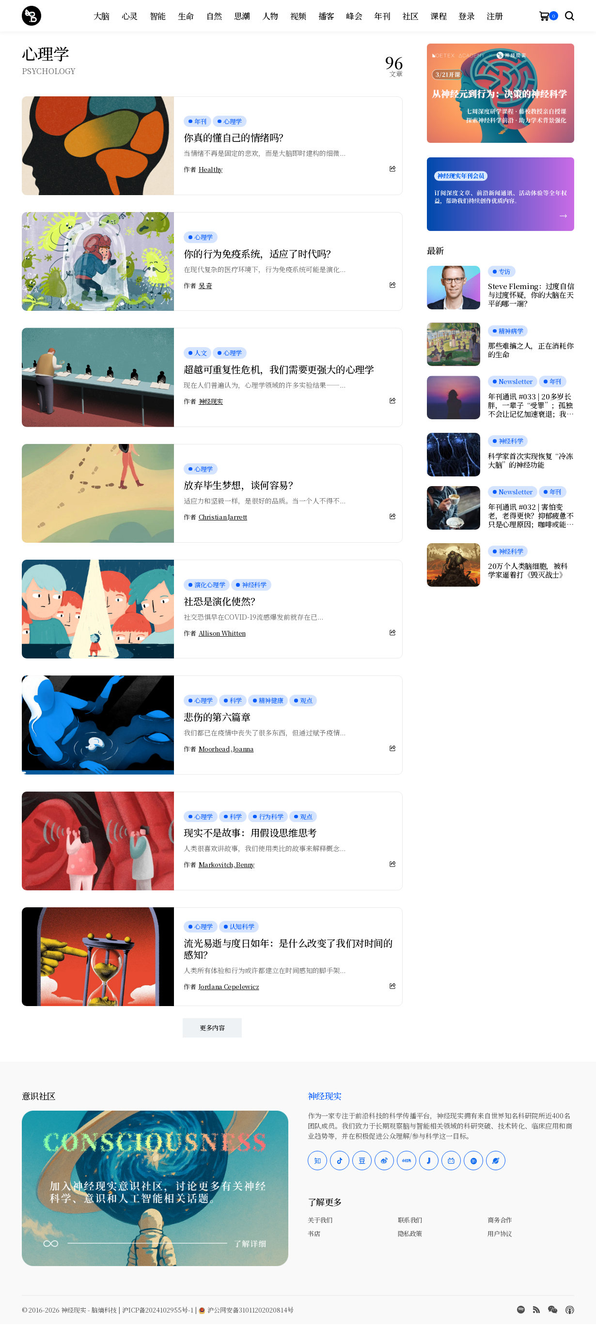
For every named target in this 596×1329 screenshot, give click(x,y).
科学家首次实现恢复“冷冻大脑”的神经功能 (530, 460)
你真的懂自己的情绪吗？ (236, 137)
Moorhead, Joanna (226, 749)
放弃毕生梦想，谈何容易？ (241, 485)
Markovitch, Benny (226, 865)
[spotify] (521, 1310)
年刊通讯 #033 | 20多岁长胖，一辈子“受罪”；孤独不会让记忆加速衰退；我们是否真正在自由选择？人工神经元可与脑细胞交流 (530, 405)
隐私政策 (410, 1233)
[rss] (536, 1309)
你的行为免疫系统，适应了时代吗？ (260, 253)
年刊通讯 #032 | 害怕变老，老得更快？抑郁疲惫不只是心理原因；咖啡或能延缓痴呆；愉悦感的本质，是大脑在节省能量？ (530, 516)
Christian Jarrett (223, 517)
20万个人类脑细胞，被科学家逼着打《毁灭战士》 (527, 570)
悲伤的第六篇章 (217, 717)
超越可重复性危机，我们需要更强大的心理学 (279, 369)
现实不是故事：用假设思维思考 (250, 832)
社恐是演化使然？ (222, 601)
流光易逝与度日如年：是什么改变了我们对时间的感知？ (288, 949)
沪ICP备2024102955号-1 (157, 1309)
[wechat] (552, 1310)
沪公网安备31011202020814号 (246, 1309)
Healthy (210, 169)
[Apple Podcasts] (569, 1310)
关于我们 (320, 1219)
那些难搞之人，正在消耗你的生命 (530, 350)
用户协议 (499, 1233)
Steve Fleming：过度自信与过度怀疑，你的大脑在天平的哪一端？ (531, 295)
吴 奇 (205, 286)
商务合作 (499, 1219)
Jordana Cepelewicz (229, 987)
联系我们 (410, 1219)
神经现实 (211, 401)
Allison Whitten (222, 633)
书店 (314, 1233)
